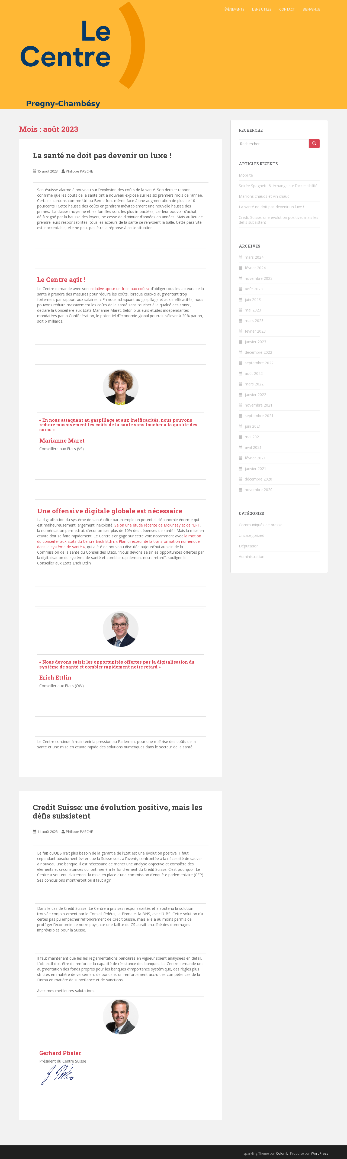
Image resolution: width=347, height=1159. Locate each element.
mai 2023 (253, 310)
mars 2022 (254, 384)
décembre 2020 (258, 479)
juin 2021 (253, 426)
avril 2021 (253, 447)
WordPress (319, 1153)
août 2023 (254, 288)
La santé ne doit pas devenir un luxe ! (102, 155)
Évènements (234, 9)
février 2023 (255, 331)
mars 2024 (254, 257)
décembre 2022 (258, 352)
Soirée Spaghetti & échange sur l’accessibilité (278, 185)
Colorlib (282, 1153)
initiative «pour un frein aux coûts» (120, 288)
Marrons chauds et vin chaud (264, 196)
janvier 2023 (255, 341)
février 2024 (255, 267)
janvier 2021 (255, 468)
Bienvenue (311, 9)
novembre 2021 (258, 405)
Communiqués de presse (260, 524)
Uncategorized (251, 535)
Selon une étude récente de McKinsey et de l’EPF (157, 525)
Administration (251, 556)
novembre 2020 (258, 489)
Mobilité (246, 175)
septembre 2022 (259, 362)
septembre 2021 (259, 415)
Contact (287, 9)
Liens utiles (261, 9)
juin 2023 (253, 299)
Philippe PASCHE (79, 171)
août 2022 (254, 373)
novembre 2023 (258, 278)
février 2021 (255, 457)
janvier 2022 (255, 394)
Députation (249, 545)
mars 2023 (254, 320)
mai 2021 (253, 436)
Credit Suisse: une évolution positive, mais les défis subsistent (117, 811)
